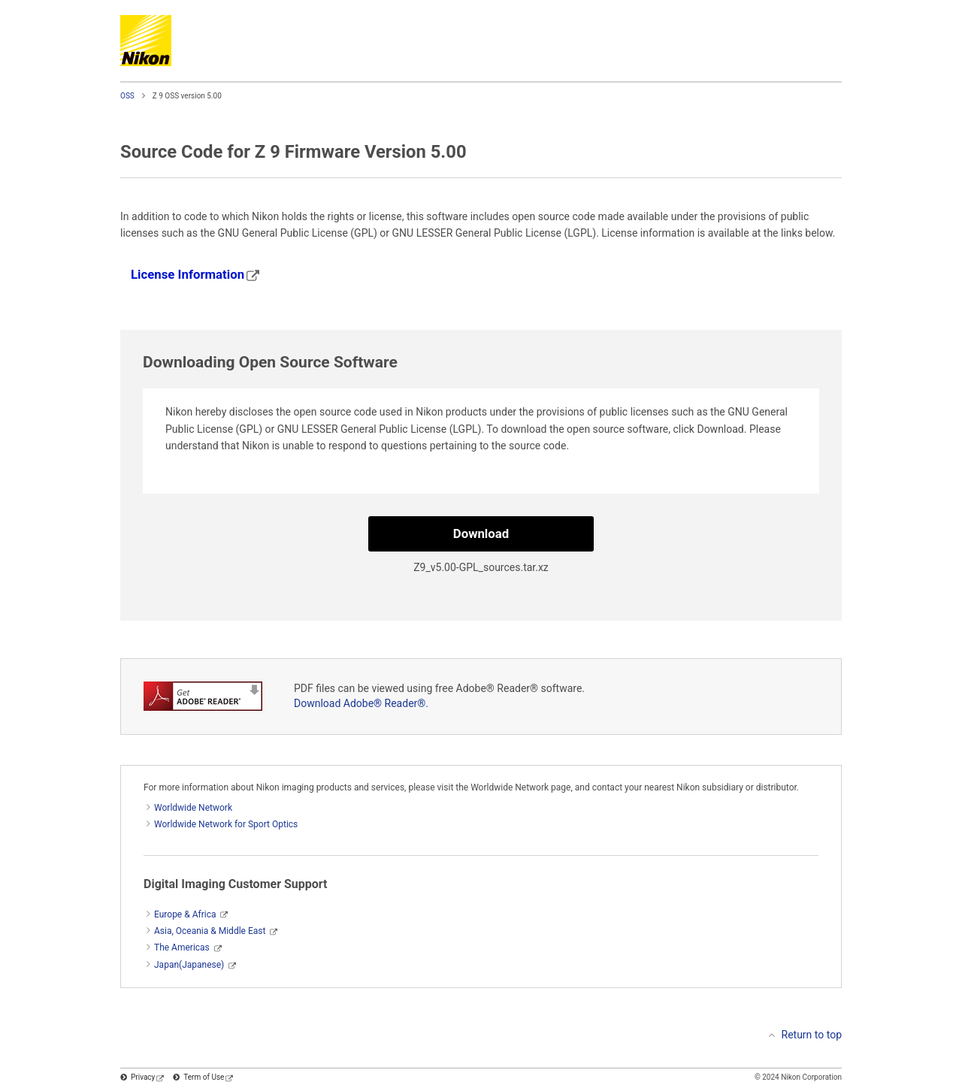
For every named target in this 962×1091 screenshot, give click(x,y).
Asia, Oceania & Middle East (209, 931)
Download (481, 533)
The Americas (182, 947)
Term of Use (208, 1077)
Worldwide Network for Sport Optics (226, 824)
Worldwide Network (193, 807)
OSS (127, 96)
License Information (195, 274)
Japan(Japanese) (189, 965)
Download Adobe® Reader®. (361, 703)
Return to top (812, 1035)
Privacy (147, 1077)
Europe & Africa (185, 914)
